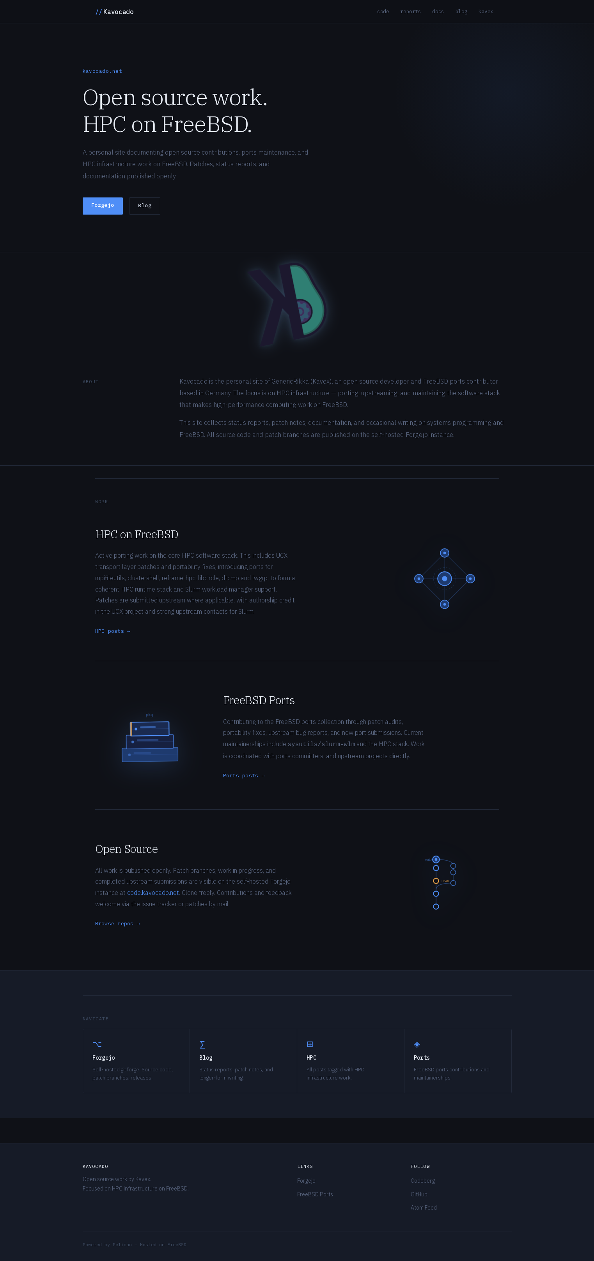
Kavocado (114, 12)
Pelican (122, 1244)
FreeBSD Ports (315, 1194)
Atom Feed (424, 1207)
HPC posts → (113, 631)
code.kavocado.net (153, 892)
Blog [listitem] (462, 11)
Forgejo (102, 205)
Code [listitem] (383, 11)
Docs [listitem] (438, 11)
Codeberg (423, 1180)
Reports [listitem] (410, 11)
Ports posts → (244, 775)
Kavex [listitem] (486, 11)
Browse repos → (117, 923)
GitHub (419, 1194)
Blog (144, 205)
